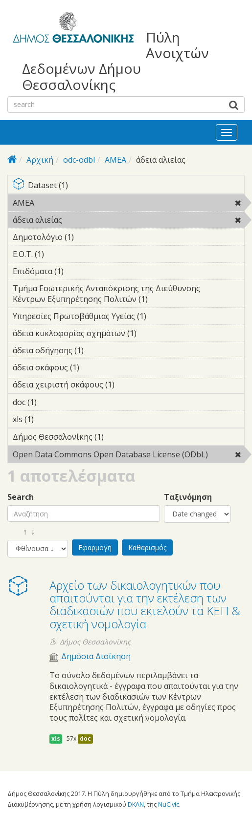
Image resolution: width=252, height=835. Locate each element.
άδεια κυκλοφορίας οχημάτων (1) (128, 335)
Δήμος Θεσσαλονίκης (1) (119, 436)
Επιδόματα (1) (79, 271)
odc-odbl (79, 159)
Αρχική (39, 159)
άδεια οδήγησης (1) (99, 350)
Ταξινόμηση (188, 497)
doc (85, 738)
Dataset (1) (128, 185)
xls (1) (49, 419)
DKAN (136, 804)
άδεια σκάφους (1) (94, 367)
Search (20, 497)
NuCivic (168, 804)
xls (55, 738)
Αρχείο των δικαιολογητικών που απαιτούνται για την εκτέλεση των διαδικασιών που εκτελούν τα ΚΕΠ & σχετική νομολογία (144, 604)
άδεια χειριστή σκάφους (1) (128, 386)
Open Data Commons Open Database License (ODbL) (128, 456)
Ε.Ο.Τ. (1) (59, 254)
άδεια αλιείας (87, 219)
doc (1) (52, 402)
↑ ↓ (21, 532)
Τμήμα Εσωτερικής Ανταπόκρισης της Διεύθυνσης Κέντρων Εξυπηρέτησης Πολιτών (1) (128, 295)
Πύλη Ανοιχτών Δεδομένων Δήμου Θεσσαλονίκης (115, 60)
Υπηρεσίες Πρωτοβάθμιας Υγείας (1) (128, 317)
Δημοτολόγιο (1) (89, 237)
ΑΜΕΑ (115, 159)
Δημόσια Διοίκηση (96, 656)
